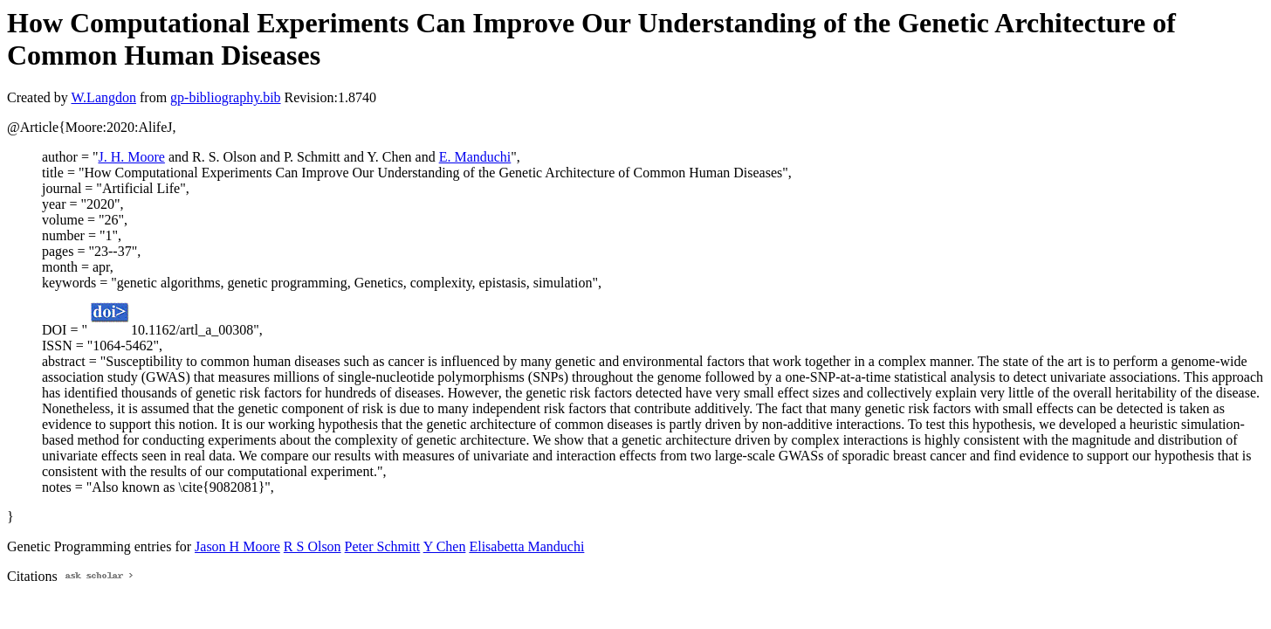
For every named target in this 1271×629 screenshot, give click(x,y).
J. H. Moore (131, 156)
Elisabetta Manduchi (526, 546)
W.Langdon (103, 97)
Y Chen (444, 546)
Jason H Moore (237, 546)
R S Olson (312, 546)
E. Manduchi (475, 156)
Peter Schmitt (383, 546)
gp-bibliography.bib (225, 97)
